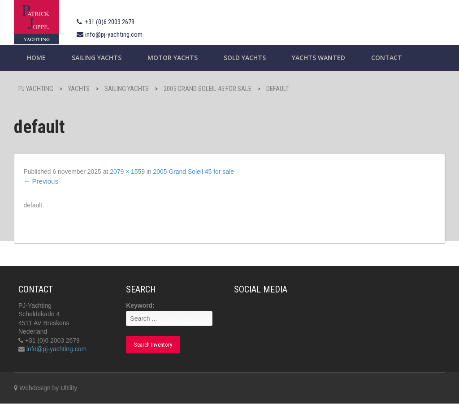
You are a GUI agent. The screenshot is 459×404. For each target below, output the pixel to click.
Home (36, 57)
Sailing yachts (96, 57)
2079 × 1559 (127, 171)
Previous (40, 181)
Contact (386, 57)
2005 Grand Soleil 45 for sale (193, 171)
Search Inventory (153, 345)
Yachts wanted (318, 57)
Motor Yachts (172, 57)
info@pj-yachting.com (114, 34)
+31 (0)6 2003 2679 (109, 22)
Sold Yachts (245, 57)
